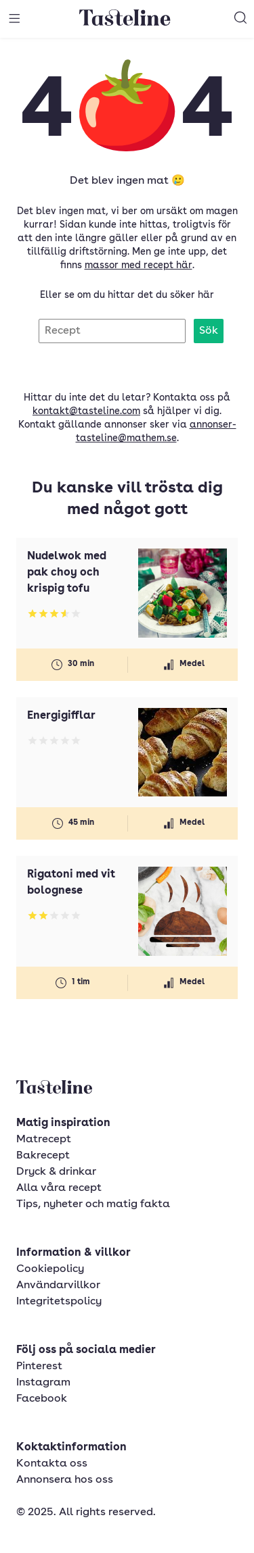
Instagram (43, 1382)
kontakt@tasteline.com (86, 411)
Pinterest (39, 1366)
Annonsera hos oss (64, 1480)
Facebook (41, 1399)
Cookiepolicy (50, 1269)
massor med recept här (138, 265)
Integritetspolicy (59, 1301)
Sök (208, 331)
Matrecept (43, 1139)
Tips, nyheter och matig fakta (93, 1204)
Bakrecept (43, 1155)
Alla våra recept (59, 1188)
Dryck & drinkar (56, 1172)
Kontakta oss (51, 1463)
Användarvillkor (58, 1285)
